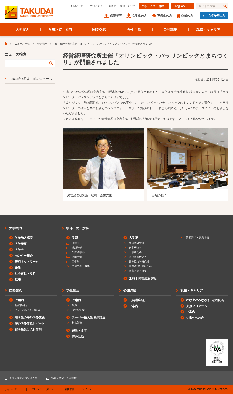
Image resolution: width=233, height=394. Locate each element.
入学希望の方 (217, 15)
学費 (74, 305)
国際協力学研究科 (139, 261)
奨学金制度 (78, 309)
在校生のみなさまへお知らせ (205, 300)
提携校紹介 (21, 305)
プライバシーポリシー (43, 389)
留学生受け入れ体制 (28, 329)
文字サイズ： (153, 6)
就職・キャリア (208, 30)
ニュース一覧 (22, 43)
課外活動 (78, 336)
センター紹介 (24, 255)
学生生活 (134, 30)
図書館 (112, 6)
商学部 (75, 243)
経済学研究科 (136, 243)
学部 (75, 237)
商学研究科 (135, 247)
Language (180, 6)
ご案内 (19, 300)
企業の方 (187, 15)
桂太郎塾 (77, 322)
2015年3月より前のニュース (31, 79)
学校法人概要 (24, 237)
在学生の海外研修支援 (30, 317)
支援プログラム (196, 306)
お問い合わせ (78, 6)
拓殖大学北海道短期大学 (23, 378)
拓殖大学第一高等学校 (64, 378)
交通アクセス (97, 6)
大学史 (19, 249)
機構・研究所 (127, 6)
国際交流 (99, 30)
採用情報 (69, 389)
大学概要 (21, 244)
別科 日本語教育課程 (142, 278)
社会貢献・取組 (25, 273)
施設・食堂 (79, 330)
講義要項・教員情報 (197, 237)
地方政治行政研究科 (140, 266)
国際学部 (77, 256)
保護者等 (116, 15)
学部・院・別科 (61, 30)
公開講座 (170, 30)
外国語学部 (78, 252)
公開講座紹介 (138, 300)
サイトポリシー (13, 389)
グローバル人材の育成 (27, 309)
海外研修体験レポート (30, 323)
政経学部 (77, 247)
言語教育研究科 (138, 256)
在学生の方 (139, 15)
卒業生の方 (164, 15)
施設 (18, 267)
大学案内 (22, 30)
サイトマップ (89, 389)
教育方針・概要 (81, 266)
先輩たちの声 (195, 318)
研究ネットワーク (27, 261)
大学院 (133, 237)
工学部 (75, 261)
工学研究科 (135, 252)
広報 (18, 279)
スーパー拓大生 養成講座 (88, 317)
